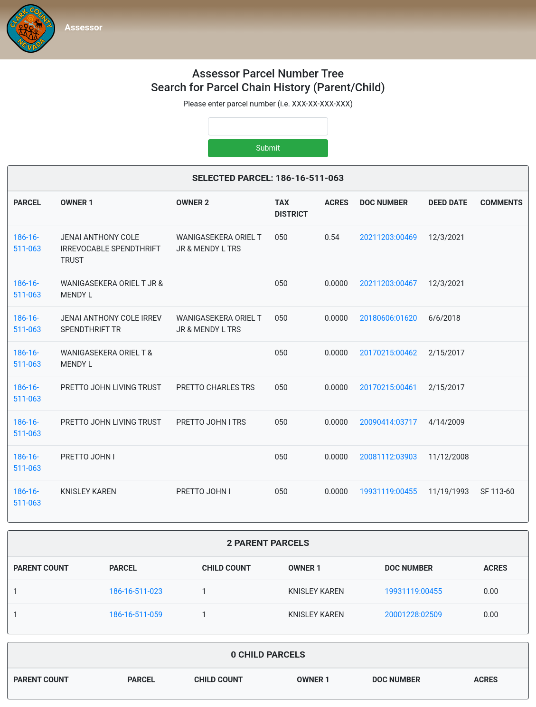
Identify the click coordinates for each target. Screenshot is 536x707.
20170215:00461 (388, 387)
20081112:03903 (388, 456)
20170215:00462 (388, 352)
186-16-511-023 (135, 591)
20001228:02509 (413, 614)
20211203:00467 (388, 283)
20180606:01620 (388, 318)
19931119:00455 (388, 491)
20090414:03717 (388, 422)
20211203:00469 (388, 237)
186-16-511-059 (135, 614)
